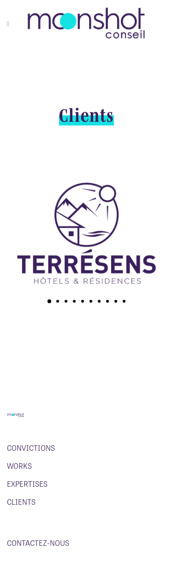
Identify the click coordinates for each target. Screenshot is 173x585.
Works (19, 466)
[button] (49, 301)
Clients (21, 502)
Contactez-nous (38, 543)
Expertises (27, 484)
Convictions (31, 448)
